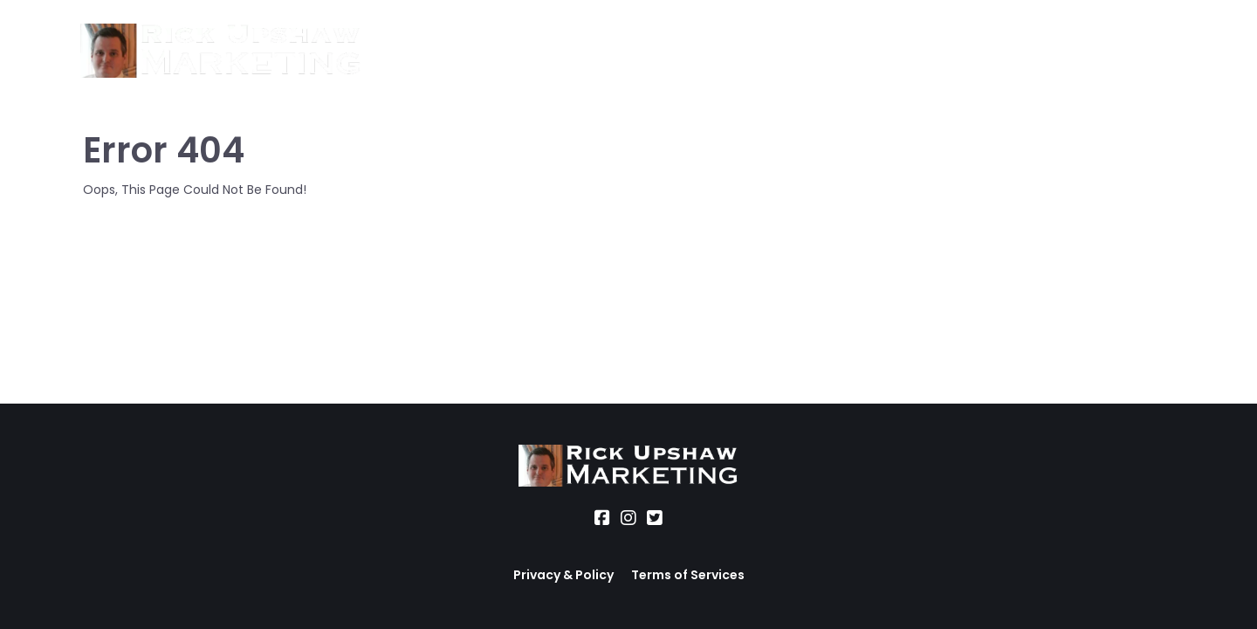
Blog (763, 51)
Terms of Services (688, 575)
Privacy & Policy (563, 575)
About (406, 51)
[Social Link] (602, 518)
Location (573, 51)
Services (485, 51)
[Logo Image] (220, 51)
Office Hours (676, 51)
